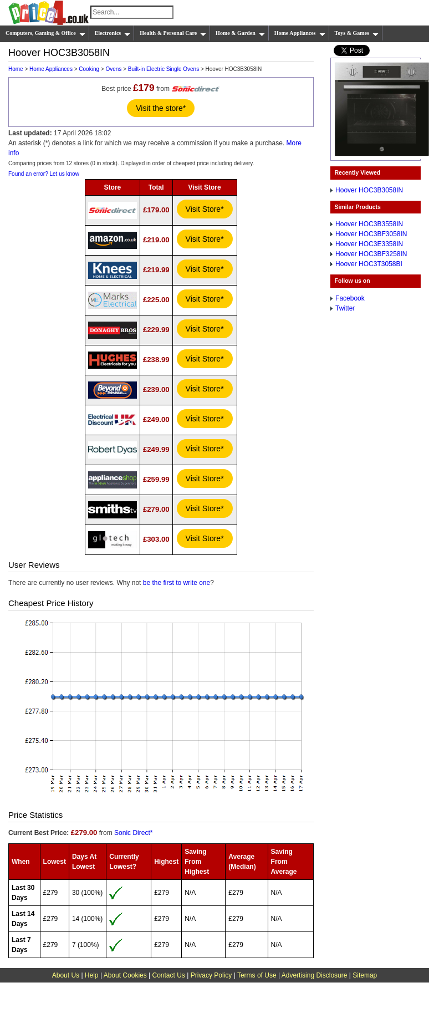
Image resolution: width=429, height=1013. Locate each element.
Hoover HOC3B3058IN (369, 190)
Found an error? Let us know (43, 174)
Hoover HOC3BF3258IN (371, 254)
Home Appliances (299, 33)
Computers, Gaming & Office (45, 33)
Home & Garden (240, 33)
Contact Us (168, 975)
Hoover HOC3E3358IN (369, 244)
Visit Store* (205, 209)
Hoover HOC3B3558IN (369, 224)
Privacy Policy (211, 975)
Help (92, 975)
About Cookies (125, 975)
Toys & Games (357, 33)
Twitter (345, 308)
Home (15, 69)
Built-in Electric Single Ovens (163, 69)
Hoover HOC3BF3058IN (371, 234)
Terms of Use (257, 975)
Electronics (113, 33)
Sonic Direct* (133, 833)
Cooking (89, 69)
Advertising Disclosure (315, 975)
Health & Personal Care (173, 33)
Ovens (113, 69)
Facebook (350, 298)
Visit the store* (161, 108)
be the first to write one (176, 583)
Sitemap (365, 975)
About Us (65, 975)
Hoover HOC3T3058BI (368, 264)
